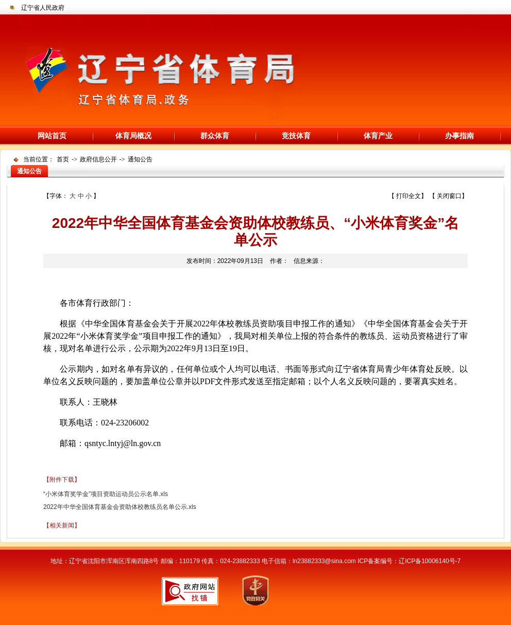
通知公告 (140, 159)
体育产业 (378, 135)
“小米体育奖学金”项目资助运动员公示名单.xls (105, 494)
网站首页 (52, 135)
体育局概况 (133, 135)
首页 (63, 159)
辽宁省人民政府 (42, 7)
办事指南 (459, 135)
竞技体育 (296, 135)
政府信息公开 (98, 159)
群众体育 (214, 135)
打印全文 (408, 196)
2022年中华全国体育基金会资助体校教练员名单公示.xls (119, 507)
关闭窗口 (449, 196)
